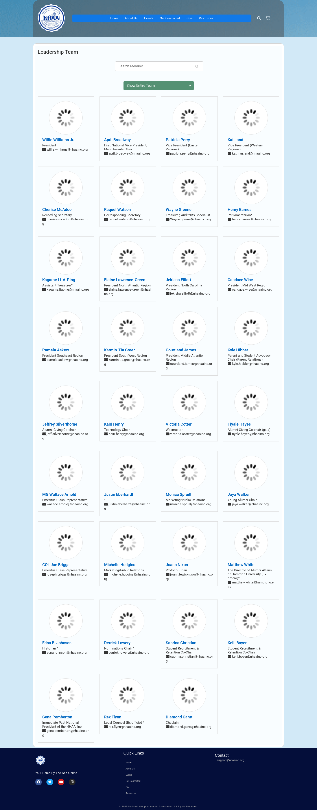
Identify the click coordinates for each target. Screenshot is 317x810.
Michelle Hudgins (119, 564)
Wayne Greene (179, 209)
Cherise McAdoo (57, 209)
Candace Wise (240, 279)
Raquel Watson (117, 209)
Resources (206, 18)
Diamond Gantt (179, 717)
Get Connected (170, 18)
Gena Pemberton (57, 717)
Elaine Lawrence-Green (124, 279)
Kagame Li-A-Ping (58, 279)
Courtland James (181, 350)
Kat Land (235, 139)
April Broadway (117, 139)
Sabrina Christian (181, 642)
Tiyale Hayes (239, 424)
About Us (131, 18)
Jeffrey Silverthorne (59, 424)
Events (148, 18)
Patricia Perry (178, 139)
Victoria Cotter (179, 424)
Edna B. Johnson (57, 642)
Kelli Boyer (237, 642)
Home (114, 18)
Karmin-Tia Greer (119, 350)
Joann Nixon (177, 564)
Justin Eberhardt (118, 494)
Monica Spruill (178, 494)
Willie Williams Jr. (58, 139)
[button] (259, 18)
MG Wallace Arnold (59, 494)
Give (189, 18)
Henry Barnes (239, 209)
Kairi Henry (114, 424)
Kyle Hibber (238, 350)
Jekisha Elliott (178, 279)
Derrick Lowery (117, 642)
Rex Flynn (112, 717)
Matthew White (241, 564)
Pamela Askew (55, 350)
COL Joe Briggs (55, 564)
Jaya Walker (239, 494)
